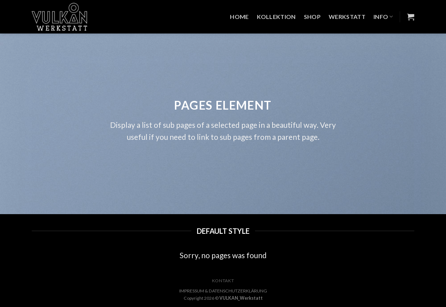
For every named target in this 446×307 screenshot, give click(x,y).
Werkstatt (347, 16)
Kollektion (276, 16)
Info (383, 16)
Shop (312, 16)
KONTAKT (223, 280)
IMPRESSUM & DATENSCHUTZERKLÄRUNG (223, 291)
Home (239, 16)
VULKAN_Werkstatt (241, 298)
